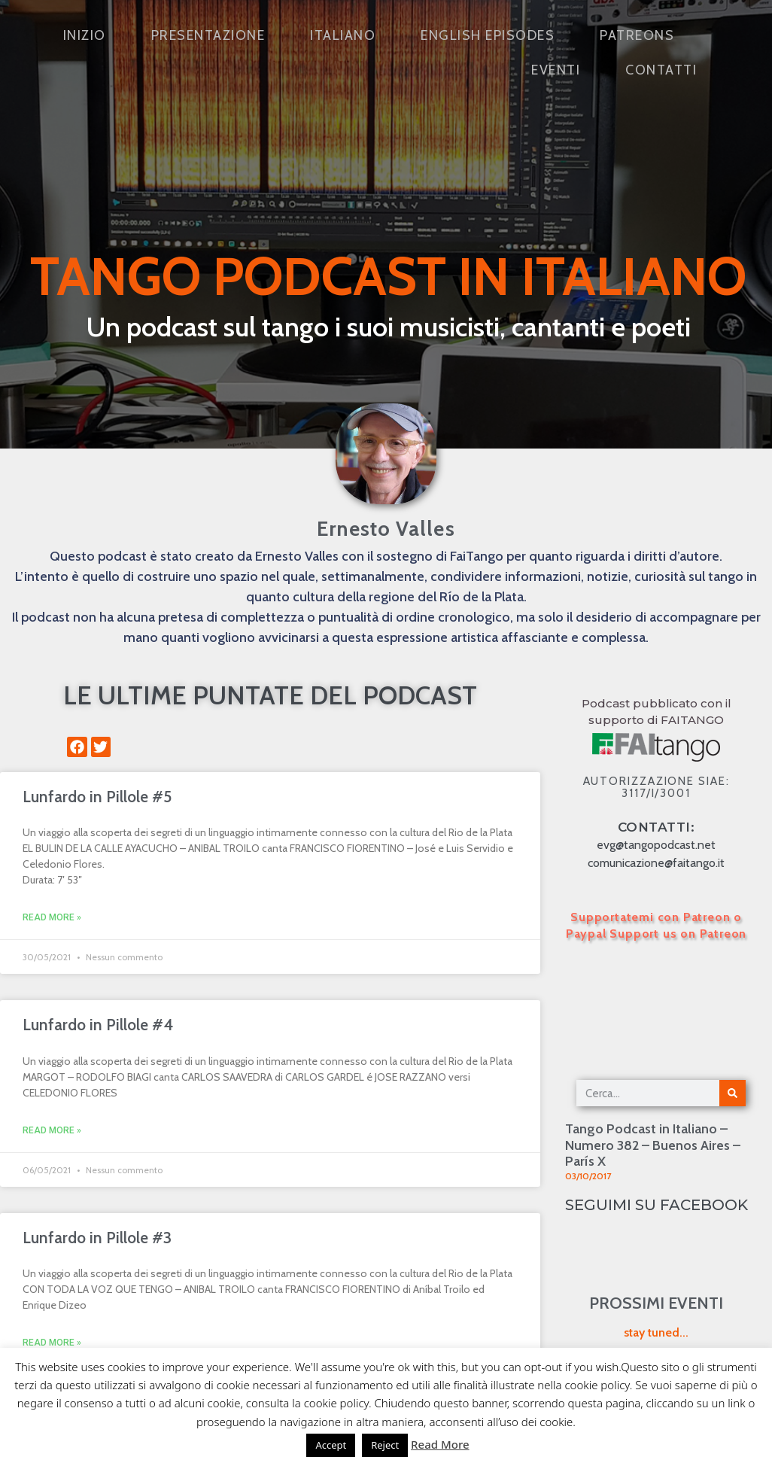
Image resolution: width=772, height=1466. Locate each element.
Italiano (342, 35)
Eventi (555, 70)
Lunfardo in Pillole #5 (97, 796)
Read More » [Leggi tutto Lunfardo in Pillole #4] (52, 1130)
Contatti (661, 70)
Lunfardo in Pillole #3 (97, 1237)
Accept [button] (330, 1445)
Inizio (84, 35)
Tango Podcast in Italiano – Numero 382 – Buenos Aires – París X (652, 1145)
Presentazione (208, 35)
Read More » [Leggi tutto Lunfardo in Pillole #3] (52, 1342)
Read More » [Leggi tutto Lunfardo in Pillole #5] (52, 917)
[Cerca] (732, 1093)
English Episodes (488, 35)
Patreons (637, 35)
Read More (440, 1444)
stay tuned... (656, 1332)
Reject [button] (385, 1445)
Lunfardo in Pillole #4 (98, 1024)
